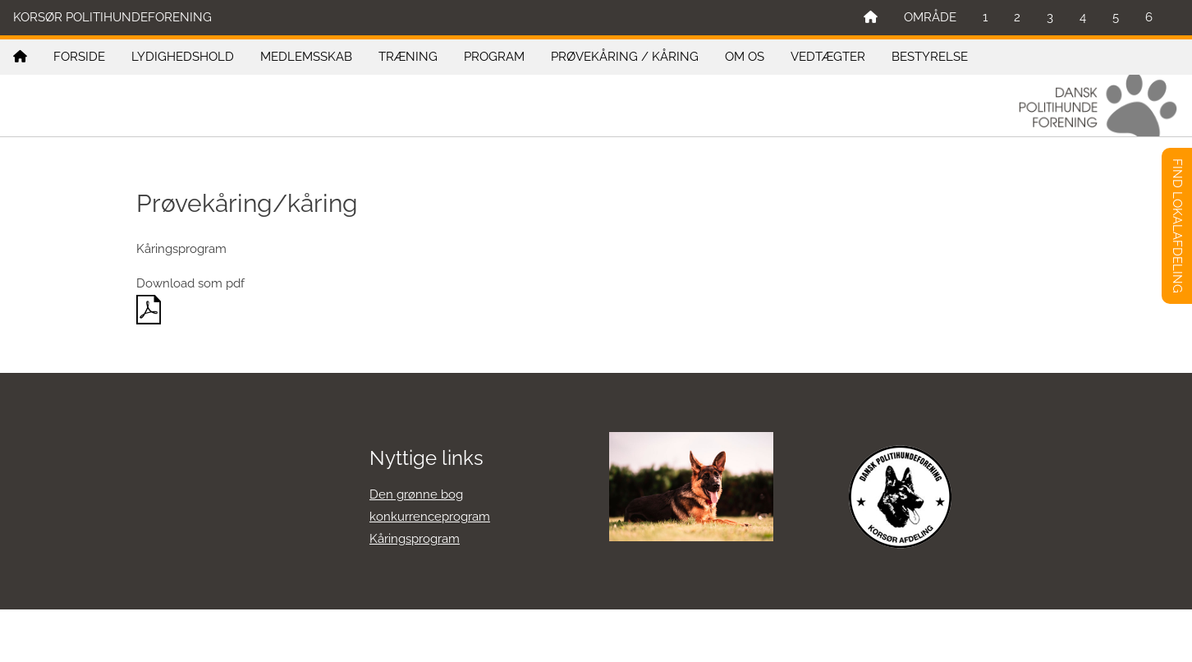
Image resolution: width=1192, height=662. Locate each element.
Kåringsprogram (414, 538)
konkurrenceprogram (429, 516)
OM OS (744, 56)
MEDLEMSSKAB (306, 56)
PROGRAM (494, 56)
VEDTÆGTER (828, 56)
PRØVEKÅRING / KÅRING (625, 56)
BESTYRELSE (930, 56)
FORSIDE (79, 56)
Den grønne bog (416, 494)
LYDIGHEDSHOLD (182, 56)
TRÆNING (408, 56)
